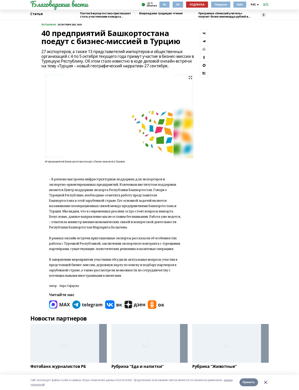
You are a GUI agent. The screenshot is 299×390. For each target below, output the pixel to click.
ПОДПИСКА (197, 4)
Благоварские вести (59, 4)
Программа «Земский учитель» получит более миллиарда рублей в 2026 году (223, 15)
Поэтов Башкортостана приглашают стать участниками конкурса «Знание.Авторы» (105, 15)
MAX (240, 4)
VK (164, 4)
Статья (36, 14)
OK (178, 4)
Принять (249, 382)
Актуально (48, 24)
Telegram (221, 4)
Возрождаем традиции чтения (160, 13)
